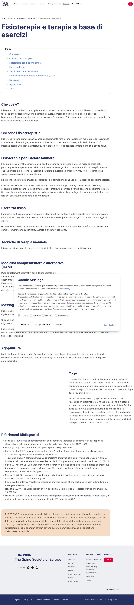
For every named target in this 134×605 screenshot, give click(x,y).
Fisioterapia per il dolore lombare (26, 63)
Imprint (17, 600)
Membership (90, 563)
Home (3, 18)
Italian (128, 11)
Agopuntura (15, 84)
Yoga (11, 88)
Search (88, 580)
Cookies (56, 600)
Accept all (24, 324)
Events (24, 4)
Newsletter (90, 576)
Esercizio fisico (17, 67)
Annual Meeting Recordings (91, 568)
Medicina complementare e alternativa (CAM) (32, 75)
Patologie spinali (45, 11)
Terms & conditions (43, 600)
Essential (24, 316)
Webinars (6, 11)
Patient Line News (18, 11)
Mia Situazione (32, 11)
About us (16, 4)
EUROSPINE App (92, 573)
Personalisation (64, 316)
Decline (58, 324)
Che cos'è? (15, 54)
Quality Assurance (54, 4)
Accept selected (42, 324)
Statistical (37, 316)
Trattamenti (31, 18)
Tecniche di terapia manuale (23, 71)
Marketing (49, 316)
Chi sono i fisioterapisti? (21, 58)
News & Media (77, 4)
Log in (108, 560)
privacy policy (65, 289)
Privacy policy (28, 600)
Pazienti (66, 4)
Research (42, 4)
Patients (71, 578)
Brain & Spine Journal (93, 559)
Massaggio (14, 80)
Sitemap (65, 600)
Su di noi (75, 11)
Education (32, 4)
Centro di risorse (61, 11)
